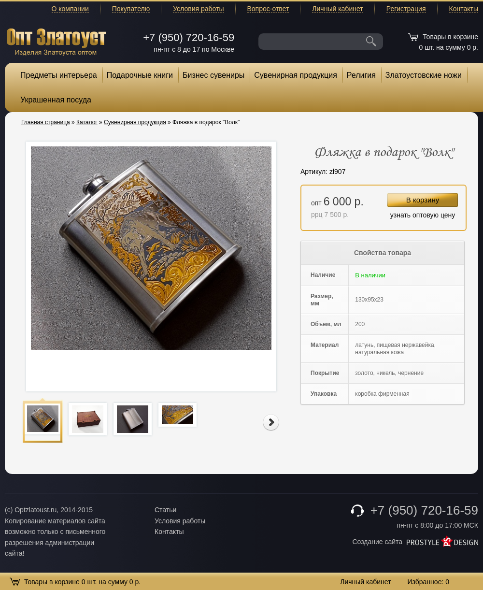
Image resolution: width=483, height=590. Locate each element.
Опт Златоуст (56, 41)
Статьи (165, 510)
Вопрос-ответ (268, 9)
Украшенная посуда (55, 100)
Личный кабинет (337, 9)
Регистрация (406, 9)
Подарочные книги (140, 75)
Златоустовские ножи (423, 75)
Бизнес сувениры (213, 75)
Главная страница (45, 122)
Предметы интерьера (58, 75)
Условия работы (198, 9)
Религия (361, 75)
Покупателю (131, 9)
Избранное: (428, 582)
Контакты (463, 9)
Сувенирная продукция (295, 75)
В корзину (422, 200)
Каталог (87, 122)
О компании (70, 9)
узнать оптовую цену (422, 215)
